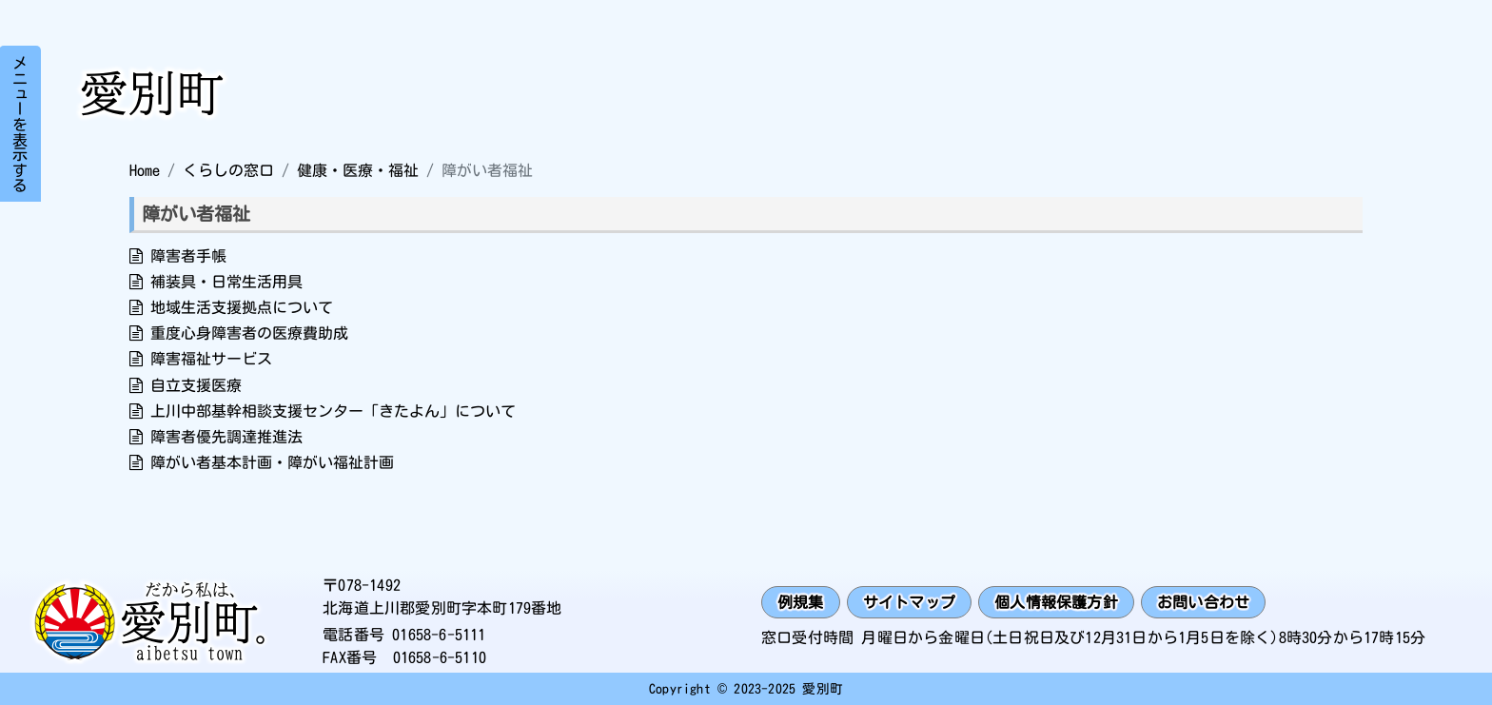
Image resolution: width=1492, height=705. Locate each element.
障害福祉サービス (211, 358)
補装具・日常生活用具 (226, 281)
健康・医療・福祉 (358, 170)
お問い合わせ (1203, 602)
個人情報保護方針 (1056, 602)
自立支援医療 (196, 385)
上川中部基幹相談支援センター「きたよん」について (333, 411)
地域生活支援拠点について (241, 307)
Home (144, 170)
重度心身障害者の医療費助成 (249, 333)
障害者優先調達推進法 (226, 436)
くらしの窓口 (228, 170)
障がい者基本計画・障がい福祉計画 (272, 462)
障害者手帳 (188, 256)
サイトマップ (909, 602)
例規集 (800, 602)
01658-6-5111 (438, 634)
